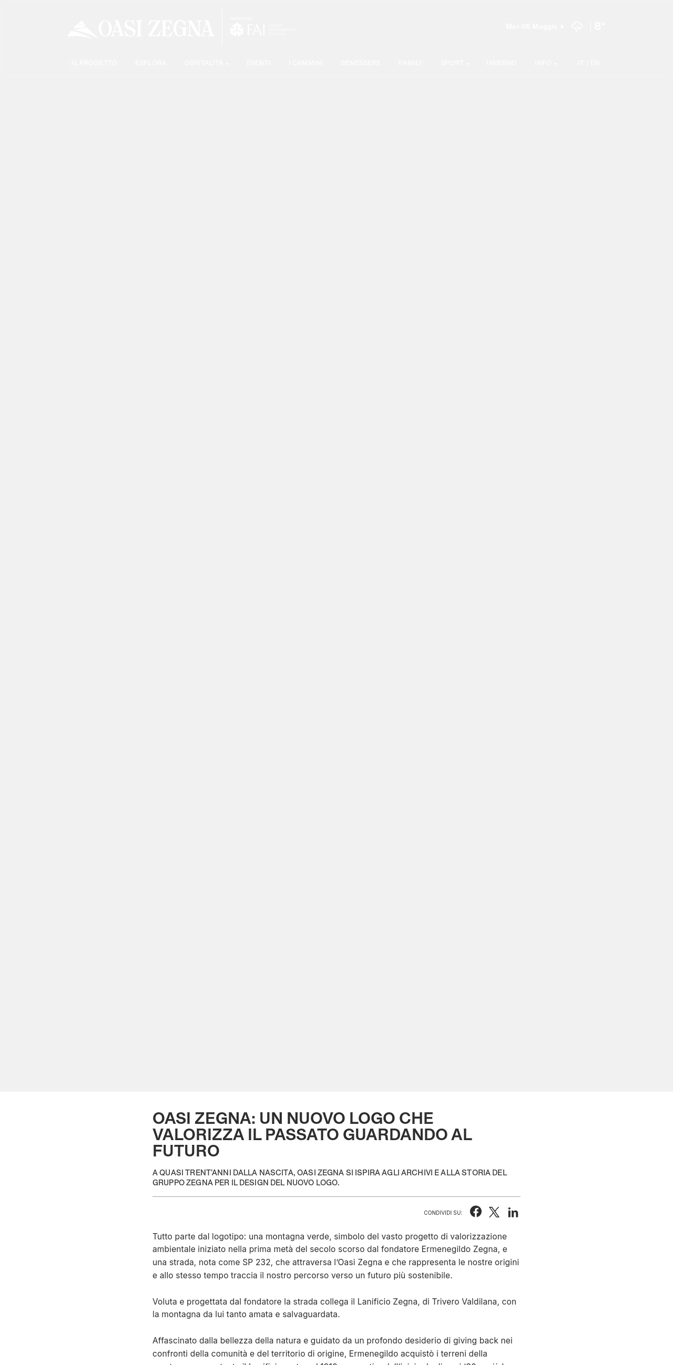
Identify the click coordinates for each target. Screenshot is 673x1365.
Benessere (361, 64)
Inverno (501, 64)
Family (411, 64)
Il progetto (94, 64)
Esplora (151, 64)
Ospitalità (204, 64)
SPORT (452, 64)
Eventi (259, 64)
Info (543, 64)
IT (581, 64)
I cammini (306, 64)
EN (594, 64)
